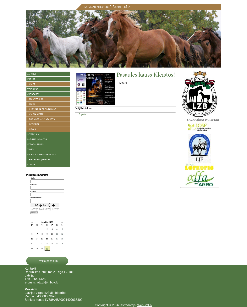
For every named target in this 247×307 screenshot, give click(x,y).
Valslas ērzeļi (36, 114)
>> (62, 222)
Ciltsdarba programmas (41, 109)
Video (30, 149)
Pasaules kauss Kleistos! (146, 75)
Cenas (31, 129)
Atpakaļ (83, 114)
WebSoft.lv (144, 305)
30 (47, 248)
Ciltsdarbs (33, 94)
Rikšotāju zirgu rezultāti (41, 154)
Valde (31, 84)
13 (32, 239)
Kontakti (32, 164)
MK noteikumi (35, 99)
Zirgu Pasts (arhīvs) (38, 159)
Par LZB (31, 79)
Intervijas (33, 134)
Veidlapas (32, 89)
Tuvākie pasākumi (47, 261)
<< (32, 222)
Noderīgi (33, 124)
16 (47, 239)
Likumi (31, 104)
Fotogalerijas (35, 144)
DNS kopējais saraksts (41, 119)
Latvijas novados (37, 139)
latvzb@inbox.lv (47, 282)
